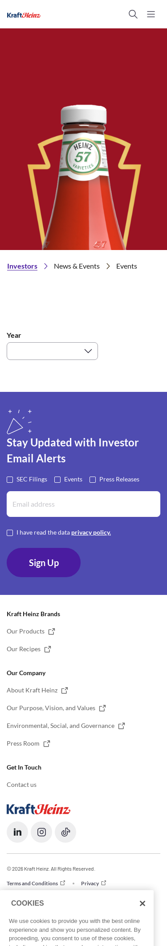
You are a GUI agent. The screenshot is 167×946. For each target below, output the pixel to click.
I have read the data (63, 532)
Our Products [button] (26, 631)
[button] (133, 14)
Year (14, 335)
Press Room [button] (23, 743)
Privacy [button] (90, 883)
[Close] (142, 919)
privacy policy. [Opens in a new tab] (91, 532)
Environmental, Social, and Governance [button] (60, 725)
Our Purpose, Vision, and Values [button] (51, 707)
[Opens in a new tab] (38, 808)
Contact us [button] (22, 784)
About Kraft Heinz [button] (32, 690)
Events (73, 478)
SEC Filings (31, 478)
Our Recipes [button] (24, 649)
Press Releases (119, 478)
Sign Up (44, 562)
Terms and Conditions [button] (32, 883)
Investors (22, 266)
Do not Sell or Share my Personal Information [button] (59, 894)
